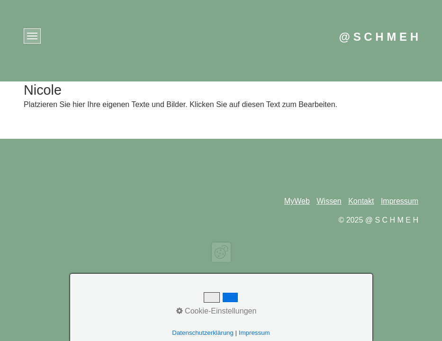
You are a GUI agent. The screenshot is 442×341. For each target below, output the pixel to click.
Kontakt (361, 201)
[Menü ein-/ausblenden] (32, 36)
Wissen (328, 201)
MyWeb (297, 201)
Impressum (399, 201)
